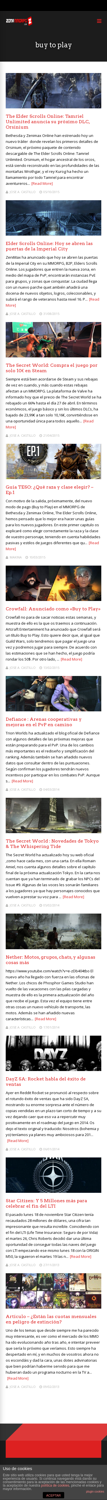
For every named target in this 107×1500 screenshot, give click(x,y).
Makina (16, 557)
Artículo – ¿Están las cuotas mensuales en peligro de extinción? (51, 1319)
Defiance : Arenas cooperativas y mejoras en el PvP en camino (44, 721)
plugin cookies (95, 1491)
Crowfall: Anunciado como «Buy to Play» (53, 609)
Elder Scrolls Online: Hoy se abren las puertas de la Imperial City (49, 246)
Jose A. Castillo (23, 192)
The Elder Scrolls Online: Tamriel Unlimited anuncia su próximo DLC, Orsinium (48, 122)
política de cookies (55, 1485)
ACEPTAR (53, 1495)
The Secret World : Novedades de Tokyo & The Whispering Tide (52, 843)
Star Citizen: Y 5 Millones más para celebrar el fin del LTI (46, 1203)
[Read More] (42, 183)
